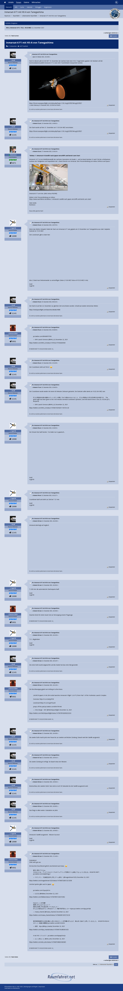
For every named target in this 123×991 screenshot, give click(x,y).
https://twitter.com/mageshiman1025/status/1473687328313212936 (50, 880)
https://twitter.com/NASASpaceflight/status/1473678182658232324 (50, 713)
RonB (13, 60)
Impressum (42, 986)
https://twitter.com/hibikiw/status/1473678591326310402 (47, 897)
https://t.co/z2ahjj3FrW (47, 699)
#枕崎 (40, 923)
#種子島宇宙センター (63, 909)
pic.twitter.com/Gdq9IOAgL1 (42, 874)
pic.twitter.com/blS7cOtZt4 (56, 923)
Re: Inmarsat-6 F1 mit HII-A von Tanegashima (45, 121)
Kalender (29, 7)
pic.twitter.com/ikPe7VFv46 (53, 706)
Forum (18, 2)
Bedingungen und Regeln (30, 986)
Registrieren (48, 7)
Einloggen (38, 7)
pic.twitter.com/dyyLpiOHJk (82, 909)
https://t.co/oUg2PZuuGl (47, 703)
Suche (22, 7)
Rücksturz (13, 155)
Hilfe (16, 7)
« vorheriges (107, 33)
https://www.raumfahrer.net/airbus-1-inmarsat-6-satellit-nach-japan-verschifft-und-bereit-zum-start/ (60, 199)
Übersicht (9, 7)
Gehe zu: (95, 964)
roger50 (13, 228)
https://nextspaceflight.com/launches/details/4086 (44, 310)
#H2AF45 (36, 401)
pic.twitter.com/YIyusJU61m (41, 890)
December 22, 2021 (62, 339)
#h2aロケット (52, 909)
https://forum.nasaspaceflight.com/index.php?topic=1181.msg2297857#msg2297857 (55, 103)
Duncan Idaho (13, 333)
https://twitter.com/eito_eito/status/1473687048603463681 (47, 942)
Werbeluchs (16, 988)
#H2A (106, 921)
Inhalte (11, 2)
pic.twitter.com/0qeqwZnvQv (57, 935)
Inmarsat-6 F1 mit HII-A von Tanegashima (44, 54)
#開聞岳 (45, 923)
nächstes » (115, 33)
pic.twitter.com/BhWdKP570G (42, 336)
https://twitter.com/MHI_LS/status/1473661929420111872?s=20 (49, 408)
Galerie (26, 2)
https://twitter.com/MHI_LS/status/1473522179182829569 (47, 343)
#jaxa (72, 909)
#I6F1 (97, 872)
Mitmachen (36, 2)
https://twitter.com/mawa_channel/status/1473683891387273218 (49, 915)
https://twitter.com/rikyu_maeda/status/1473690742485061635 (49, 929)
